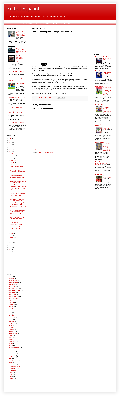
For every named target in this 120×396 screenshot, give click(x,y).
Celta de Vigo (11, 286)
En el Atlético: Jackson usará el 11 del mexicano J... (18, 189)
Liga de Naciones (12, 333)
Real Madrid (11, 353)
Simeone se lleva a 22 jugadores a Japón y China (17, 171)
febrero (12, 240)
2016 (10, 149)
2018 (10, 145)
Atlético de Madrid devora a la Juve (20, 84)
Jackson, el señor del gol (16, 224)
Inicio (7, 23)
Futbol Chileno (99, 86)
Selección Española (13, 360)
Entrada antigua (84, 149)
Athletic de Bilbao (12, 280)
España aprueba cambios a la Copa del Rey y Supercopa (16, 111)
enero (12, 242)
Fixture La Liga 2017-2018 (25, 23)
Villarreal (10, 378)
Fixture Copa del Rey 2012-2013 (61, 23)
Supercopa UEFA (12, 368)
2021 (10, 140)
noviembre (13, 155)
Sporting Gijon (12, 364)
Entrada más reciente (37, 149)
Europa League (12, 310)
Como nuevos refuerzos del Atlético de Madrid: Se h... (17, 221)
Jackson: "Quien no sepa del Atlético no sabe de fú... (17, 203)
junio (11, 231)
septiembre (13, 160)
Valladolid (10, 374)
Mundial (10, 339)
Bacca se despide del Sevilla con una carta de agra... (17, 218)
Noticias (10, 343)
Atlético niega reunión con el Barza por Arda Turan (17, 227)
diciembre (13, 153)
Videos (13, 23)
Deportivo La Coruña (13, 296)
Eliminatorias (11, 304)
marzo (12, 237)
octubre (12, 158)
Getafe (10, 314)
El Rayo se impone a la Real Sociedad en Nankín (17, 174)
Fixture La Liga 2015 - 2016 (15, 107)
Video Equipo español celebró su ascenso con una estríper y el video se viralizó (21, 58)
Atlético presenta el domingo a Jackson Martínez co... (17, 200)
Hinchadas (11, 321)
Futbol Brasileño (99, 70)
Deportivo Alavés (12, 294)
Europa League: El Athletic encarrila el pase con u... (17, 167)
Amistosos (11, 278)
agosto (12, 162)
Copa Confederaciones (14, 290)
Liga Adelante (11, 331)
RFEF (9, 358)
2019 (10, 142)
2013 (10, 247)
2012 (10, 249)
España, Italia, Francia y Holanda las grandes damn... (18, 192)
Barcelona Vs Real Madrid (102, 56)
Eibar (9, 300)
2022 (10, 138)
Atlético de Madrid (13, 282)
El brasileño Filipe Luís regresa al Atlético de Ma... (18, 181)
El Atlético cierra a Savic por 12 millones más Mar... (18, 207)
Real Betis (11, 351)
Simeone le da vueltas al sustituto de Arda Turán (16, 196)
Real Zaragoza (12, 357)
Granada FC (11, 317)
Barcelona (11, 284)
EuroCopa (11, 308)
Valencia (39, 100)
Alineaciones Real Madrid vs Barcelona (107, 60)
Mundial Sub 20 (12, 341)
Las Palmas (11, 327)
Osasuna (10, 345)
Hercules (10, 319)
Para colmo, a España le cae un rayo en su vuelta (16, 123)
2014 (10, 245)
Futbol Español (23, 8)
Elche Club (11, 302)
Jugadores (11, 323)
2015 (10, 151)
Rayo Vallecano (12, 349)
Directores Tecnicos (13, 298)
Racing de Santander (13, 347)
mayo (11, 233)
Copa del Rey (11, 292)
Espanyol (10, 306)
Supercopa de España (14, 366)
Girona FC (11, 316)
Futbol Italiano (99, 104)
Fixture (10, 312)
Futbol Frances (99, 142)
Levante (10, 329)
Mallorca (10, 337)
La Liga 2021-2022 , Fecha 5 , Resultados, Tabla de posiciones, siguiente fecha (21, 49)
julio (11, 164)
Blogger (69, 388)
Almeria (10, 276)
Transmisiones (12, 370)
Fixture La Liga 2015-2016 (42, 23)
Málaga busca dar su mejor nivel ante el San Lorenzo (18, 178)
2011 (10, 251)
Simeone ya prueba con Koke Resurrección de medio (17, 210)
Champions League (13, 288)
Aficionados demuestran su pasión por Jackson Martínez (18, 185)
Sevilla (10, 362)
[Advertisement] (60, 46)
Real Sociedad (12, 355)
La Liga (10, 325)
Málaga (10, 335)
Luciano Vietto (99, 174)
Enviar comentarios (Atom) (46, 152)
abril (11, 235)
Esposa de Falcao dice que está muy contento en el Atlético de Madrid (20, 33)
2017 (10, 147)
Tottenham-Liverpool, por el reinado (106, 128)
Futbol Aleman (99, 162)
